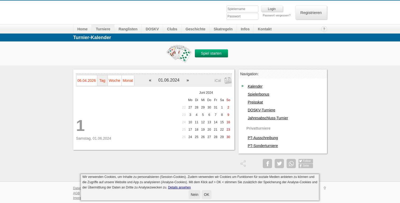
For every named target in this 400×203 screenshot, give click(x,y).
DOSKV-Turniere (261, 110)
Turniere (103, 29)
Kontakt (265, 29)
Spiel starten (211, 53)
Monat (128, 80)
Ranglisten (127, 29)
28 (196, 107)
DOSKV (152, 29)
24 (184, 122)
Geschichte (195, 29)
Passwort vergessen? (277, 15)
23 (184, 115)
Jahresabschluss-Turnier (268, 118)
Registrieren (311, 12)
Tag (102, 80)
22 (184, 107)
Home (82, 29)
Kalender (255, 86)
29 (203, 107)
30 (209, 107)
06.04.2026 (86, 80)
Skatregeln (223, 29)
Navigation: (249, 74)
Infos (245, 29)
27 (190, 107)
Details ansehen (179, 187)
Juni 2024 (206, 93)
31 (215, 107)
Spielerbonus (258, 94)
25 (184, 129)
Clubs (172, 29)
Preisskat (255, 102)
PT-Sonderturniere (263, 146)
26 (184, 137)
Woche (114, 80)
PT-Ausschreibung (263, 138)
